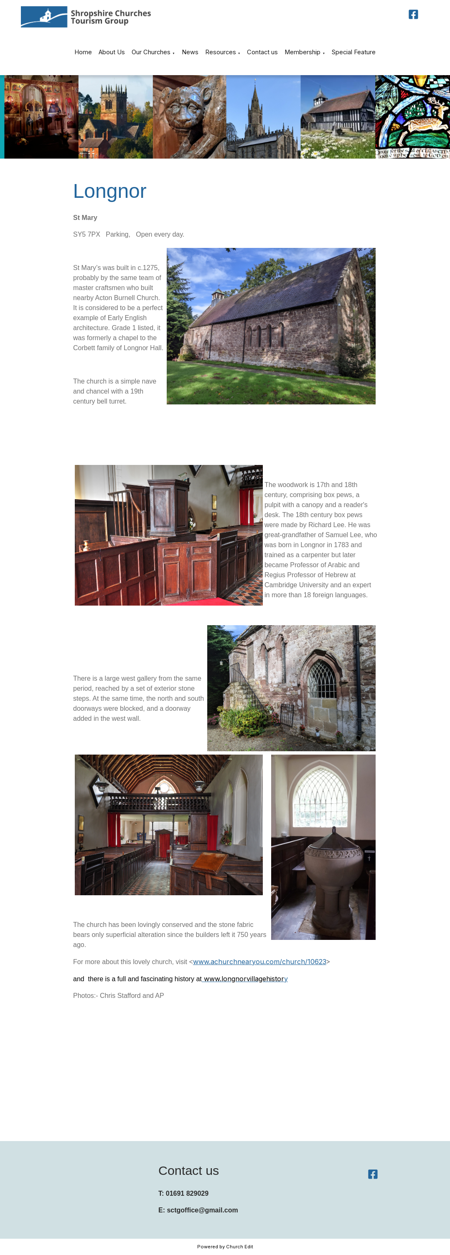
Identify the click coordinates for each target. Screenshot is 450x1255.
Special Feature (354, 52)
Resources (220, 52)
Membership (302, 52)
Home (83, 52)
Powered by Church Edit (225, 1247)
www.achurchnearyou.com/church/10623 (259, 961)
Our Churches (151, 52)
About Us (112, 52)
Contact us (262, 52)
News (190, 52)
